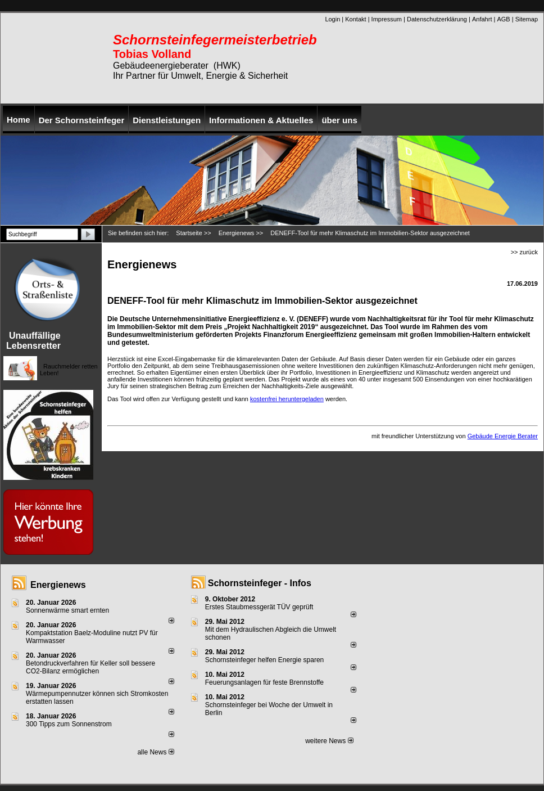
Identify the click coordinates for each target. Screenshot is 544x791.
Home (18, 119)
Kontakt (355, 19)
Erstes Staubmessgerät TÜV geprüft (259, 607)
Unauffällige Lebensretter (33, 340)
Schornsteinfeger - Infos (259, 583)
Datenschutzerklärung (437, 19)
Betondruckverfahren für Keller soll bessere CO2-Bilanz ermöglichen (90, 667)
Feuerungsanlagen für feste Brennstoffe (264, 682)
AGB (503, 19)
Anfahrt (482, 19)
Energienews (58, 585)
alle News (155, 752)
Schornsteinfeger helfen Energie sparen (264, 660)
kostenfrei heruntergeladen (287, 399)
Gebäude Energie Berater (503, 436)
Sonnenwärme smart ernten (67, 610)
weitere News (329, 741)
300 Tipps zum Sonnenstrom (69, 724)
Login (332, 19)
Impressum (386, 19)
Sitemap (526, 19)
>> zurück (524, 252)
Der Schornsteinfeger (82, 120)
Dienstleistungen (167, 120)
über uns (339, 120)
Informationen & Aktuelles (261, 120)
